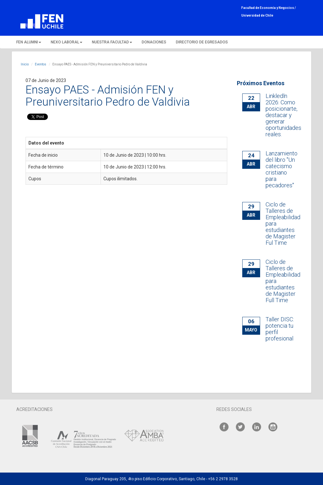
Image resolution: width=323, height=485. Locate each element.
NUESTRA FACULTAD (112, 42)
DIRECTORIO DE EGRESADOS (202, 42)
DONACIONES (154, 42)
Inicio (25, 64)
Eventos (40, 64)
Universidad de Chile (257, 15)
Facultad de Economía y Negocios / (268, 8)
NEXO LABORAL (66, 42)
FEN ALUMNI (28, 42)
